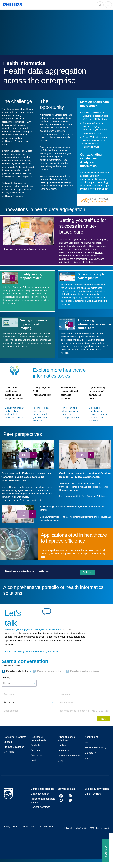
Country (6, 677)
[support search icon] (100, 4)
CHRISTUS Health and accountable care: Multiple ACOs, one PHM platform (95, 115)
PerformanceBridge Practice (17, 333)
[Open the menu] (108, 4)
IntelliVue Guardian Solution (16, 287)
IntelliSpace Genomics (72, 284)
